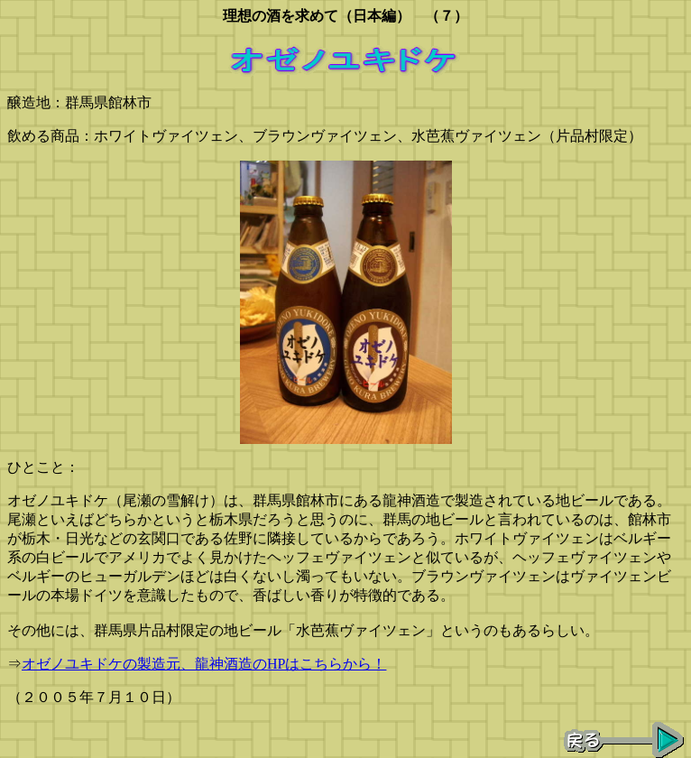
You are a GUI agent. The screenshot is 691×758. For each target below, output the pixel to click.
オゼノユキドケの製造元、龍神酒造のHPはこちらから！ (204, 663)
